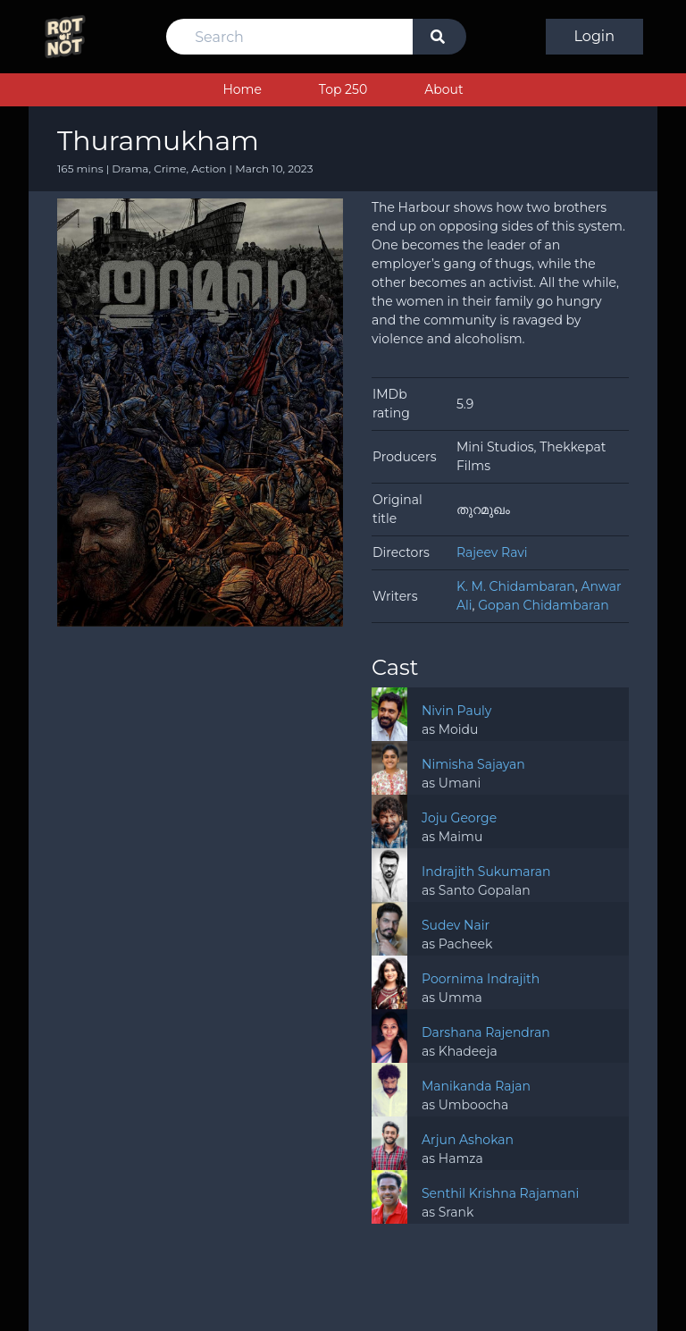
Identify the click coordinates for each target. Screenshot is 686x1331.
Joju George (459, 818)
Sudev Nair (455, 925)
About (443, 89)
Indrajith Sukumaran (486, 871)
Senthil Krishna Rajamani (500, 1193)
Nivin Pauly (456, 711)
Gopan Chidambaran (543, 605)
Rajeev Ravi (492, 552)
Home (241, 89)
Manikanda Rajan (476, 1086)
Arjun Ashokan (468, 1140)
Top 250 (343, 89)
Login (594, 36)
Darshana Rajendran (486, 1032)
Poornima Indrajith (481, 979)
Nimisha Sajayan (473, 764)
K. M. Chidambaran (515, 586)
